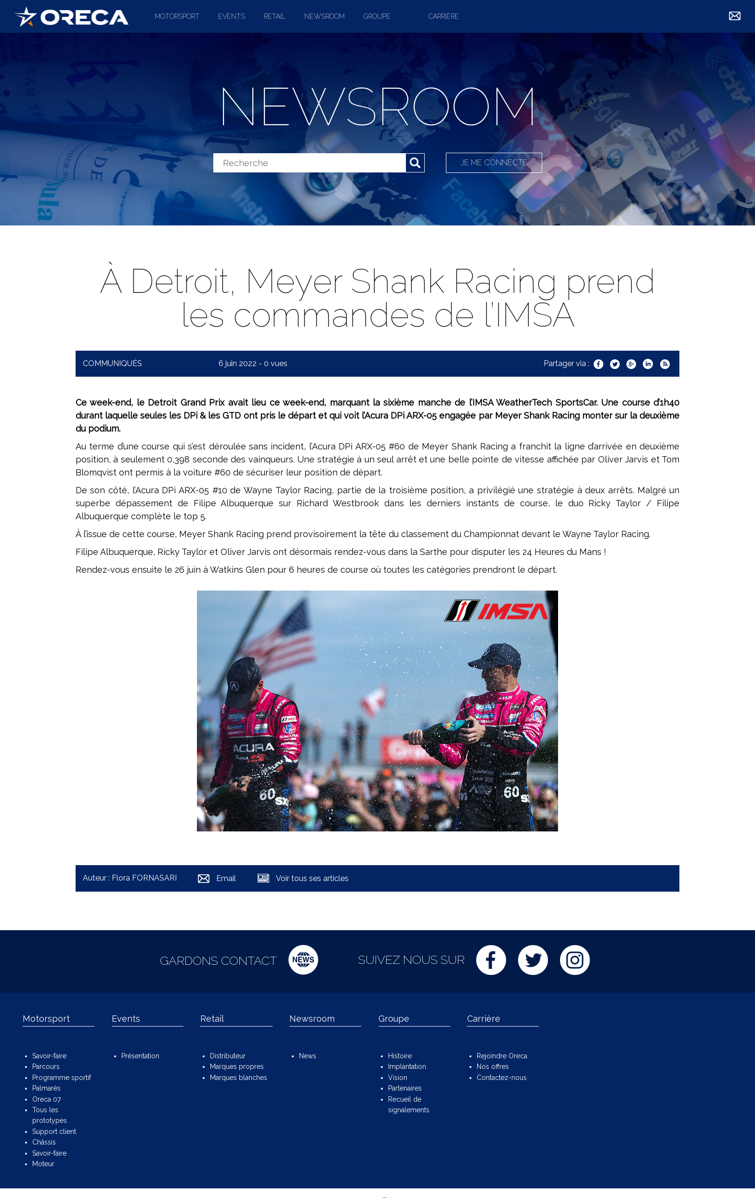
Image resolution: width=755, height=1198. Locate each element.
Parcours (46, 1066)
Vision (397, 1077)
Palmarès (46, 1088)
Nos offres (493, 1066)
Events (231, 16)
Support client (54, 1131)
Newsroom (324, 16)
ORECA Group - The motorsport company (71, 16)
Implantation (407, 1066)
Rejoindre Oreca (502, 1056)
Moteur (43, 1164)
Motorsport (177, 16)
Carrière (444, 16)
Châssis (44, 1142)
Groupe (377, 16)
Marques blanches (238, 1077)
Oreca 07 (46, 1099)
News (307, 1056)
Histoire (400, 1056)
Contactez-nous (502, 1077)
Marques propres (237, 1066)
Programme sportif (61, 1077)
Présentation (140, 1056)
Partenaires (405, 1088)
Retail (275, 16)
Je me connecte (494, 162)
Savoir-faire (49, 1056)
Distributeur (228, 1056)
